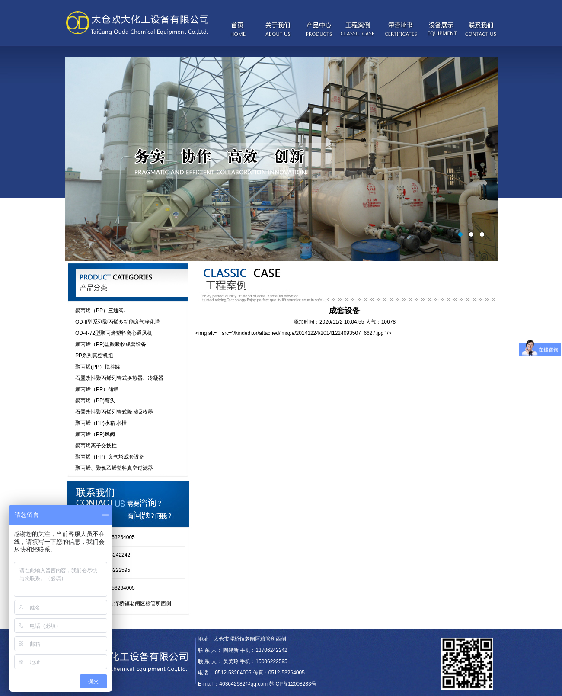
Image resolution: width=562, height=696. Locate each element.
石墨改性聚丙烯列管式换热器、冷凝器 (119, 378)
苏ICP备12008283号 (292, 684)
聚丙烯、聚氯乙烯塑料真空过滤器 (114, 468)
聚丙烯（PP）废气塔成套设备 (109, 457)
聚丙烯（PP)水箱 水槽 (101, 423)
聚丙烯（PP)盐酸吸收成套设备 (110, 344)
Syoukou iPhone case (157, 624)
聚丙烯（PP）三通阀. (100, 311)
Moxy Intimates (199, 624)
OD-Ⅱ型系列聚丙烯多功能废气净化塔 (117, 322)
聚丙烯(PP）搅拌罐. (98, 367)
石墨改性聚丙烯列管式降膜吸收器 (114, 412)
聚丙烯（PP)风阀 (95, 434)
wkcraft (225, 624)
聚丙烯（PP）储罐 (96, 389)
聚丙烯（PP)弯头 (95, 401)
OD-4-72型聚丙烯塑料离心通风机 (113, 333)
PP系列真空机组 (94, 356)
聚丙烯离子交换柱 (96, 446)
